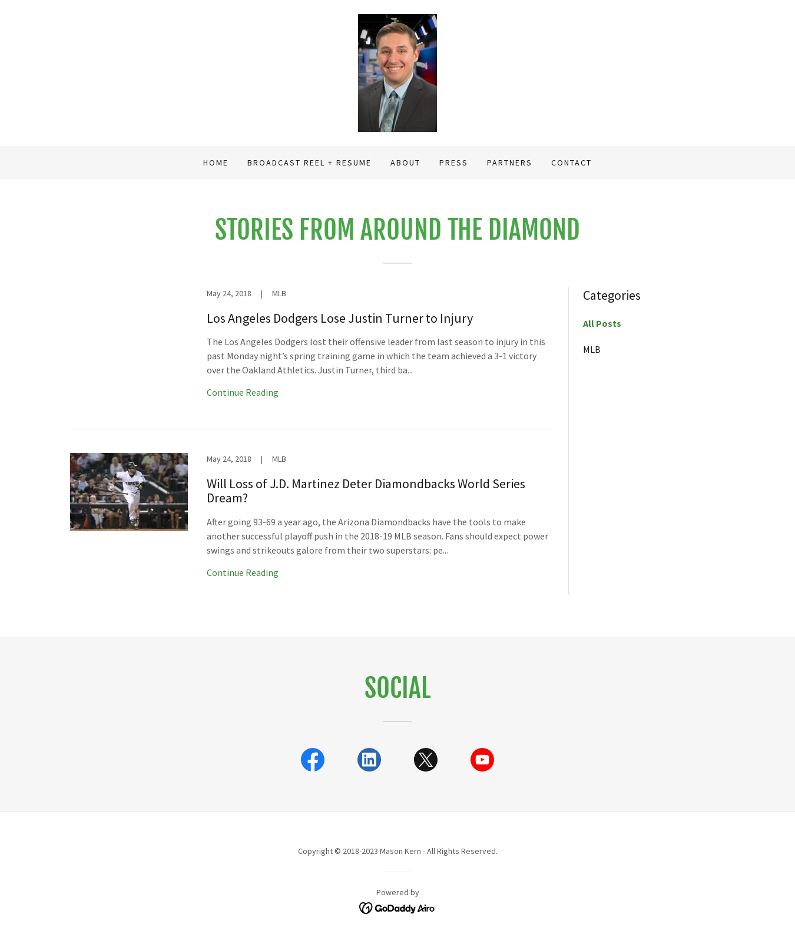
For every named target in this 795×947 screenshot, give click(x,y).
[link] (397, 72)
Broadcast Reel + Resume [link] (309, 162)
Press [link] (453, 162)
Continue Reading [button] (243, 392)
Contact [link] (571, 162)
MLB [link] (592, 349)
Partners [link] (509, 162)
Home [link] (215, 162)
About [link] (405, 162)
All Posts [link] (602, 323)
